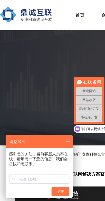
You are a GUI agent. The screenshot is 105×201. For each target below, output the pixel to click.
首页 (79, 15)
